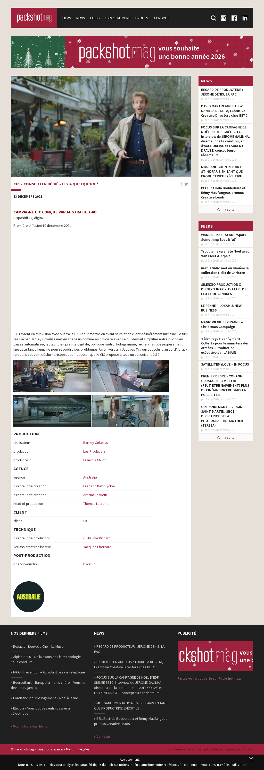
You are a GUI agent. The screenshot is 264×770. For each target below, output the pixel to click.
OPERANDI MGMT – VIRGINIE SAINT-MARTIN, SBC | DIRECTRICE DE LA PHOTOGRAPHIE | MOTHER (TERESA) (223, 416)
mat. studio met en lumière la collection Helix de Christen (225, 270)
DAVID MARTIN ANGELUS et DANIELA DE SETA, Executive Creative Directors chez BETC (224, 111)
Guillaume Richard (97, 538)
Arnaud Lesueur (95, 494)
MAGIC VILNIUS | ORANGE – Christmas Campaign (222, 324)
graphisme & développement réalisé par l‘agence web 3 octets (210, 749)
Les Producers (94, 451)
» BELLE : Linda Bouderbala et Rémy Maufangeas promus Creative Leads (130, 721)
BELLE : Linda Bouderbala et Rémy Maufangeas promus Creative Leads (223, 193)
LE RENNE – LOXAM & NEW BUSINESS (221, 308)
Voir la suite (226, 209)
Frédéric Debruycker (99, 486)
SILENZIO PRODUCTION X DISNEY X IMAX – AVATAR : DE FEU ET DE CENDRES (223, 289)
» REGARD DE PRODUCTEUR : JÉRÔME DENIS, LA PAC (129, 649)
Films (66, 18)
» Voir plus (102, 736)
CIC (85, 520)
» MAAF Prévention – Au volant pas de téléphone (48, 672)
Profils (141, 18)
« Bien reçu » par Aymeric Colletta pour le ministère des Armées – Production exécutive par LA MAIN (225, 345)
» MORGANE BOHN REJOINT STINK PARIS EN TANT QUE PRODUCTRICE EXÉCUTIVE (130, 706)
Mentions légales (77, 749)
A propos (161, 18)
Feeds (95, 18)
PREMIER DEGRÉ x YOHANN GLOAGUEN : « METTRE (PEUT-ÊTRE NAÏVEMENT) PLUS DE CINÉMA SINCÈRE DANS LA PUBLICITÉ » (225, 385)
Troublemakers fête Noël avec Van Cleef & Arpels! (225, 253)
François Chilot (94, 460)
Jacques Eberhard (97, 546)
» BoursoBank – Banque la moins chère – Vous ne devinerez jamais (48, 685)
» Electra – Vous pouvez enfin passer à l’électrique (40, 711)
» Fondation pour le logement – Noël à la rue (44, 698)
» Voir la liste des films (29, 726)
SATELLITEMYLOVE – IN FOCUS (225, 364)
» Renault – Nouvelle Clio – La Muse (37, 646)
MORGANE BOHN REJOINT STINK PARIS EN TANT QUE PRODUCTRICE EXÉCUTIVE (222, 171)
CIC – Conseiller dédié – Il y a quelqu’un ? (55, 184)
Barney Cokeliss (95, 442)
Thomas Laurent (95, 503)
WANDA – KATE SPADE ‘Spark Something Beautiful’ (223, 237)
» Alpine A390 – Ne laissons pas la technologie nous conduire (46, 659)
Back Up (89, 564)
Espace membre (117, 18)
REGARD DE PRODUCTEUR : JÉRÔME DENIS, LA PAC (222, 92)
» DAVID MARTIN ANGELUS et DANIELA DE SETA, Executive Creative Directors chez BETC (128, 664)
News (80, 18)
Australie (90, 477)
